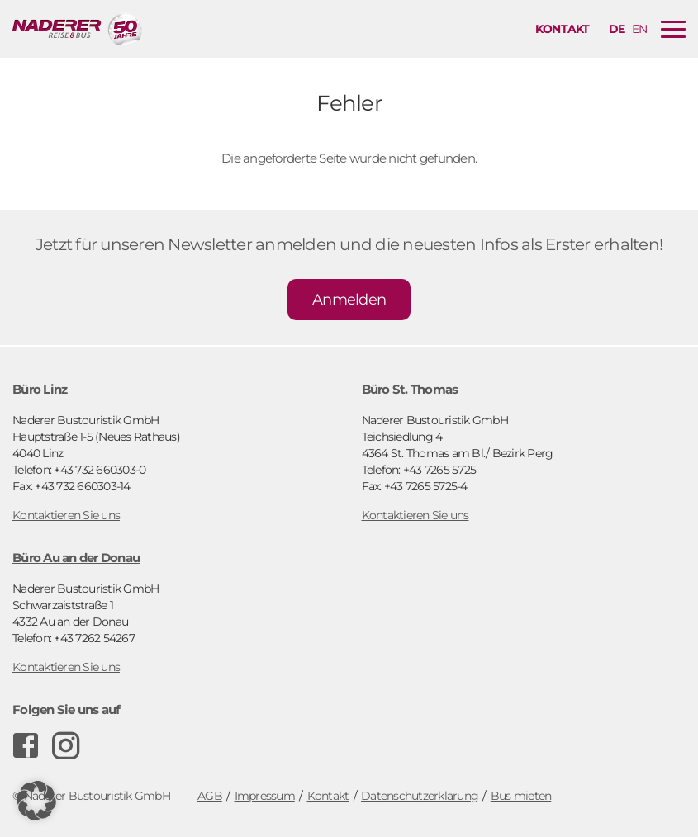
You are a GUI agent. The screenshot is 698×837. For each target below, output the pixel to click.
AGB (209, 795)
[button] (36, 800)
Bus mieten (521, 795)
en (640, 28)
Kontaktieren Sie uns (66, 515)
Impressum (265, 795)
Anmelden (349, 300)
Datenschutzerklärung (419, 795)
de (617, 28)
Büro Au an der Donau (76, 557)
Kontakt (562, 28)
